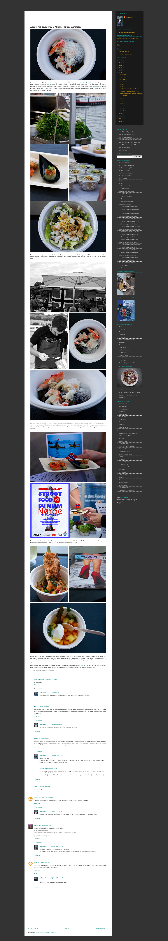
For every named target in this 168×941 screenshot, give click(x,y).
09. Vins (121, 183)
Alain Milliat (122, 342)
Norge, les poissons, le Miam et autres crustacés (56, 27)
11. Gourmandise (124, 188)
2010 (120, 116)
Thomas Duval (123, 422)
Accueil (67, 928)
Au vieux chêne (123, 337)
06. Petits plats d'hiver (125, 175)
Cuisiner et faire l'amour (125, 454)
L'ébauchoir (122, 334)
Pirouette (121, 345)
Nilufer (36, 825)
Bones (120, 326)
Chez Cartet (122, 347)
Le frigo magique (123, 464)
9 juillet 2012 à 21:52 (56, 811)
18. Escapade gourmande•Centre (128, 224)
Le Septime (122, 329)
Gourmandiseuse (39, 679)
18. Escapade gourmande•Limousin (129, 237)
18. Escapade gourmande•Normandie (129, 244)
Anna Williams (123, 403)
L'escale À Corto (123, 358)
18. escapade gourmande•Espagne (129, 231)
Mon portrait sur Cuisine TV (126, 137)
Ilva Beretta (122, 411)
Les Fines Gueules (124, 350)
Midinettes (122, 469)
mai (122, 101)
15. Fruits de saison (124, 199)
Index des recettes (124, 51)
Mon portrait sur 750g (125, 147)
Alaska (36, 738)
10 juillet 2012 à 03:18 (50, 768)
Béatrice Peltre (123, 416)
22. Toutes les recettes (125, 268)
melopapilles (33, 6)
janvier (123, 110)
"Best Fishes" (86, 83)
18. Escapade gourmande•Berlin (128, 216)
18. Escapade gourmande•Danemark (129, 229)
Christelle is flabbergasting (126, 446)
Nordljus (121, 477)
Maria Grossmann (124, 427)
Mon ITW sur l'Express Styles (127, 132)
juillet (122, 86)
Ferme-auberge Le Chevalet (127, 363)
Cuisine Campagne (124, 451)
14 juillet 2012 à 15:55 (57, 846)
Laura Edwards (123, 414)
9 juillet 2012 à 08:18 (45, 786)
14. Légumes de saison (125, 196)
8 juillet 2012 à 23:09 (51, 679)
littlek (35, 862)
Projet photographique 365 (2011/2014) (130, 392)
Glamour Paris (123, 150)
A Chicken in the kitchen (125, 436)
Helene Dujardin (123, 409)
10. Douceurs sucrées (125, 186)
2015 (120, 65)
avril (122, 103)
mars (122, 106)
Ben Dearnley (123, 406)
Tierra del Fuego (123, 355)
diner (81, 83)
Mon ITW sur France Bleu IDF (127, 145)
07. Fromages (123, 178)
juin (122, 98)
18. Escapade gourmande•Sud (127, 255)
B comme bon (123, 441)
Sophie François (39, 797)
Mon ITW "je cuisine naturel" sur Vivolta (130, 139)
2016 (120, 62)
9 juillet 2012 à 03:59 (45, 738)
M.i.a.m (47, 84)
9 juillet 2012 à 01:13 (56, 724)
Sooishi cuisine (123, 485)
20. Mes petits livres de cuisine (127, 262)
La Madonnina (123, 352)
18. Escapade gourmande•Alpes (128, 206)
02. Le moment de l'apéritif (126, 165)
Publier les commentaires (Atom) (45, 932)
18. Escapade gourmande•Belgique (129, 213)
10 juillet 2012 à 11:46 (45, 825)
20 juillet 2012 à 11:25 (57, 878)
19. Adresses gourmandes (126, 260)
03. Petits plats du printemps (127, 168)
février (122, 108)
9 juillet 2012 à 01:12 (56, 692)
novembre (123, 77)
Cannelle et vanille (124, 443)
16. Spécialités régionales (126, 201)
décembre (123, 74)
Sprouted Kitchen (124, 487)
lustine (36, 786)
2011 (120, 114)
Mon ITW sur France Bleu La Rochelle (129, 142)
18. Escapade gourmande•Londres (128, 239)
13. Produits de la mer (40, 670)
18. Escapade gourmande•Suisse (128, 257)
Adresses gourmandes (125, 54)
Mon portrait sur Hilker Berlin (127, 134)
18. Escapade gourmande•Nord (127, 242)
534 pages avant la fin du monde (128, 433)
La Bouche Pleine (124, 461)
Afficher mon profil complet (127, 32)
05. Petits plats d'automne (126, 173)
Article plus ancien (101, 928)
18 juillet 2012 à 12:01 (44, 862)
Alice (35, 707)
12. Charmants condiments (126, 191)
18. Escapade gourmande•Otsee (128, 247)
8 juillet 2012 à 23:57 (43, 707)
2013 (120, 70)
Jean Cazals (122, 419)
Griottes (121, 456)
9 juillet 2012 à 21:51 (56, 755)
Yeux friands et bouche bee (126, 490)
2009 (120, 118)
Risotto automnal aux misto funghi (129, 91)
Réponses (39, 688)
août (122, 84)
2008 (120, 121)
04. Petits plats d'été (124, 170)
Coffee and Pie (123, 449)
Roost (120, 480)
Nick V (96, 86)
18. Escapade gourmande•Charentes (129, 226)
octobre (123, 79)
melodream (122, 397)
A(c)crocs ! (122, 438)
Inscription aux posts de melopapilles (127, 38)
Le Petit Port (122, 360)
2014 (120, 67)
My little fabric (123, 474)
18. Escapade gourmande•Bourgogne (129, 218)
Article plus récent (33, 928)
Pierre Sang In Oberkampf (126, 339)
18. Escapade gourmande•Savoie (128, 252)
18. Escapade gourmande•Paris (128, 249)
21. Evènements (50, 670)
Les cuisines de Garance (126, 467)
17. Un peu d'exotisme (125, 204)
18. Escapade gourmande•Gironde (128, 234)
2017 (120, 60)
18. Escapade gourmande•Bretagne (129, 221)
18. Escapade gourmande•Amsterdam (129, 209)
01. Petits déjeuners (124, 162)
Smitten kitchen (123, 482)
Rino (120, 332)
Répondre (37, 685)
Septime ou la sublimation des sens (130, 88)
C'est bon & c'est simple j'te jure (128, 395)
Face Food (122, 424)
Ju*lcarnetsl (122, 459)
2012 (120, 72)
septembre (124, 81)
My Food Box (122, 472)
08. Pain (121, 181)
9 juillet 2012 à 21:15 (50, 797)
